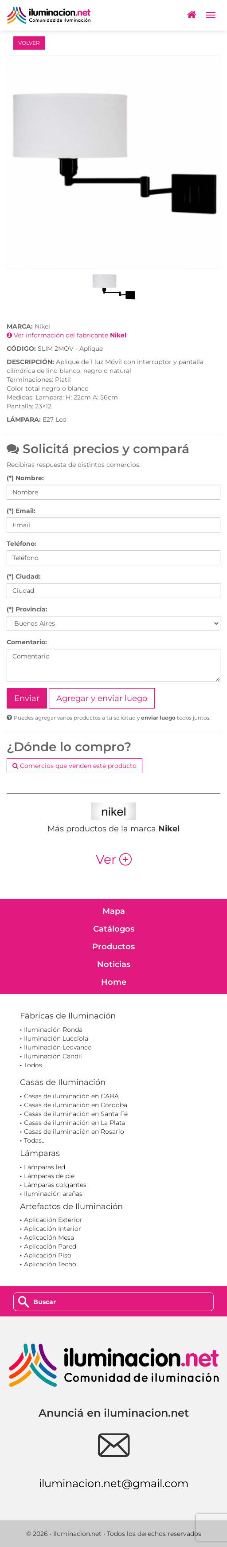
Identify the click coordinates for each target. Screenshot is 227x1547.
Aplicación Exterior (53, 1220)
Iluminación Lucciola (56, 1038)
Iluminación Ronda (53, 1030)
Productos (113, 947)
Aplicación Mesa (49, 1238)
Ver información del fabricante (66, 335)
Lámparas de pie (49, 1176)
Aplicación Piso (47, 1255)
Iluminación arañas (53, 1194)
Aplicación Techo (50, 1264)
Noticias (113, 964)
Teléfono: (21, 544)
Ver (114, 859)
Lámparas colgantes (55, 1185)
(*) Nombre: (25, 478)
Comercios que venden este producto (74, 766)
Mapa (113, 911)
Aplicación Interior (52, 1229)
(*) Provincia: (27, 609)
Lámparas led (44, 1167)
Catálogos (113, 929)
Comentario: (27, 642)
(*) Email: (21, 511)
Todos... (35, 1065)
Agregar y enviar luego (101, 698)
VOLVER (29, 42)
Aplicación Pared (50, 1246)
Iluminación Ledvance (57, 1047)
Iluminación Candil (53, 1056)
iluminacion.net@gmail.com (113, 1483)
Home (113, 982)
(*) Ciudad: (24, 576)
